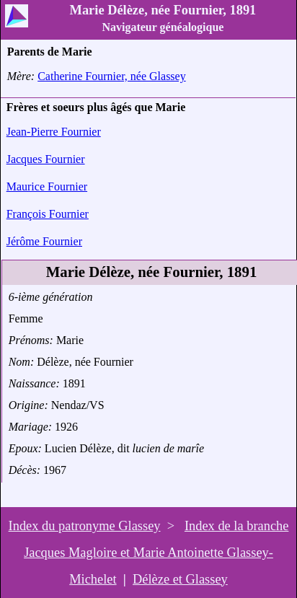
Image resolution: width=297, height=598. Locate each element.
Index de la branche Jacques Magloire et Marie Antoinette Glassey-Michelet (156, 552)
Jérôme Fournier (44, 241)
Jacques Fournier (45, 159)
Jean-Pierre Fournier (53, 132)
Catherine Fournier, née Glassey (111, 76)
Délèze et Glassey (180, 579)
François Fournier (47, 214)
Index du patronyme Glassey (85, 526)
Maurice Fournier (46, 186)
